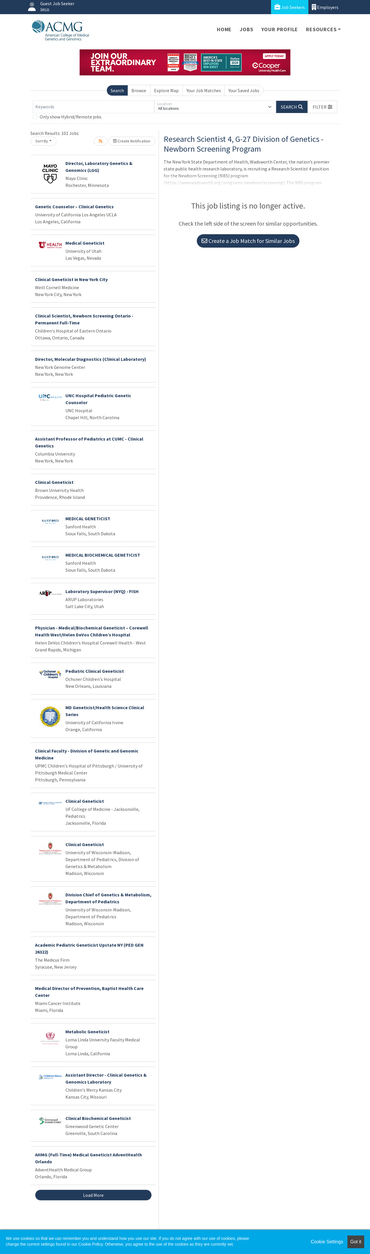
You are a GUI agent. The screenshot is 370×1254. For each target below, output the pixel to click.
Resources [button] (321, 29)
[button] (322, 107)
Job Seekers (289, 7)
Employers (325, 7)
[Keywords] (93, 107)
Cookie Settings (327, 1241)
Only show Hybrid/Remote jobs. (71, 117)
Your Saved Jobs (243, 90)
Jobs (246, 29)
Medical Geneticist (85, 243)
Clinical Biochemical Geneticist (98, 1118)
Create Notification (131, 141)
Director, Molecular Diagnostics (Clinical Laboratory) (90, 359)
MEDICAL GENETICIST (87, 518)
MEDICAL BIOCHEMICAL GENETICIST (102, 555)
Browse (138, 90)
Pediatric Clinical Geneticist (94, 671)
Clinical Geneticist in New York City (71, 279)
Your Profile (279, 29)
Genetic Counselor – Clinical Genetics (74, 206)
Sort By (41, 141)
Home (224, 29)
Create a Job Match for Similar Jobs (248, 240)
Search (117, 90)
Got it (355, 1241)
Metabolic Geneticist (87, 1031)
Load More (93, 1195)
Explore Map (166, 90)
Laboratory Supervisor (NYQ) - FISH (102, 591)
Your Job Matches (203, 90)
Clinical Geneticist (54, 482)
